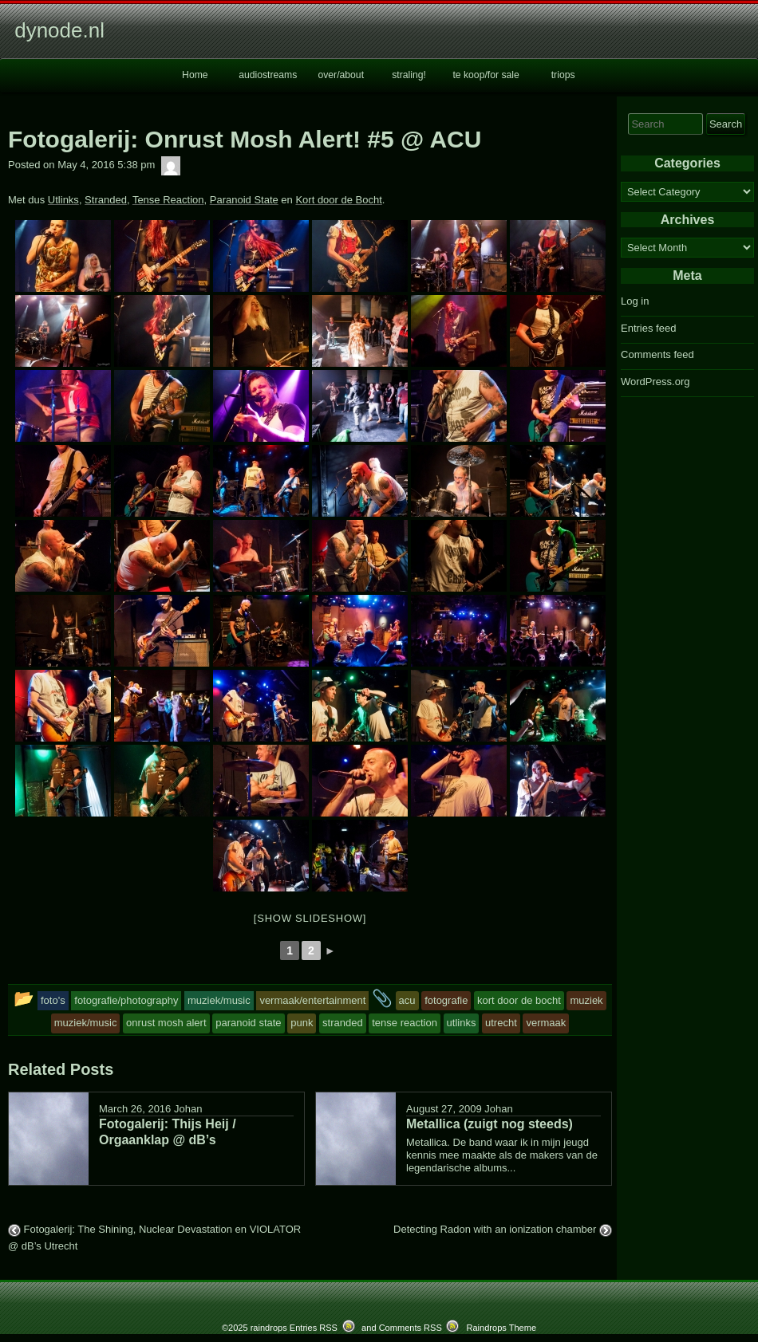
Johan (188, 1109)
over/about (341, 75)
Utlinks (63, 200)
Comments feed (657, 354)
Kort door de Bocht (338, 200)
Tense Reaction (168, 200)
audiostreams (268, 75)
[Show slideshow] (310, 918)
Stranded (106, 200)
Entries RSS (314, 1327)
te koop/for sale (485, 75)
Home (195, 75)
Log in (635, 301)
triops (563, 75)
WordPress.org (655, 382)
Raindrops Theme (501, 1327)
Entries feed (648, 328)
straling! (409, 75)
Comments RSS (410, 1327)
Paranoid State (244, 200)
